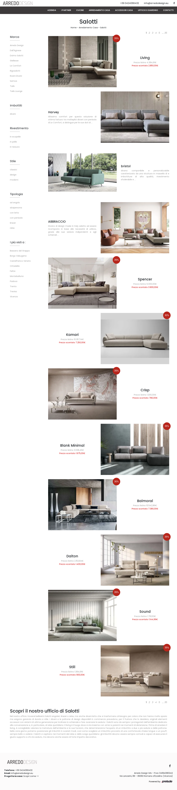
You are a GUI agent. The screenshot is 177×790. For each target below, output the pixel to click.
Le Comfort (15, 65)
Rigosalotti (15, 70)
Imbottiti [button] (16, 105)
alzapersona (16, 207)
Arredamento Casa (99, 10)
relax (12, 228)
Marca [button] (14, 37)
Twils (12, 86)
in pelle (13, 141)
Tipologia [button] (16, 194)
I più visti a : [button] (18, 242)
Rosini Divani (16, 75)
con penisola (16, 217)
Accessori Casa (124, 10)
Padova (13, 281)
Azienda (51, 10)
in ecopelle (15, 136)
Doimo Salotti (16, 55)
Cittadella (15, 266)
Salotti (103, 27)
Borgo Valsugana (18, 255)
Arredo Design (17, 45)
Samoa (13, 81)
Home (74, 27)
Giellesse (14, 60)
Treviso (13, 291)
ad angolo (15, 202)
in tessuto (15, 146)
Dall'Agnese (15, 50)
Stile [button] (13, 161)
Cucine (80, 10)
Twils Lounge (16, 91)
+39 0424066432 (23, 770)
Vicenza (14, 296)
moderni (14, 179)
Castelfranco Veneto (20, 261)
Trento (13, 286)
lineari (13, 222)
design (13, 174)
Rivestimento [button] (19, 128)
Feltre (12, 271)
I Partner (66, 10)
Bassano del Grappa (20, 250)
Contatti (168, 10)
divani (13, 114)
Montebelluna (17, 276)
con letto (14, 212)
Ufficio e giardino (148, 10)
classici (13, 169)
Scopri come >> (31, 776)
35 (165, 32)
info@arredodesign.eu (22, 773)
